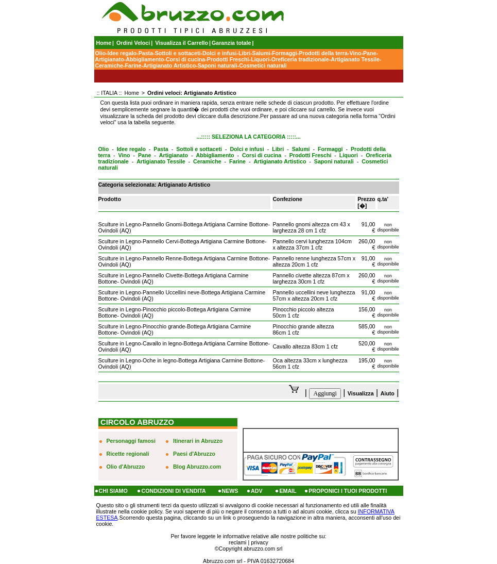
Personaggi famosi (131, 441)
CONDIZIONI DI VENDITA (173, 491)
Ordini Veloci (133, 43)
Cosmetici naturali (262, 65)
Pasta (146, 53)
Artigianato (109, 59)
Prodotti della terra (323, 53)
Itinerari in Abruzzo (197, 441)
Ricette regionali (128, 454)
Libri (244, 53)
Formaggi (284, 53)
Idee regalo (122, 53)
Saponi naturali (217, 65)
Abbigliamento (145, 59)
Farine (133, 65)
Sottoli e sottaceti (178, 53)
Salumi (261, 53)
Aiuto (388, 393)
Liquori (260, 59)
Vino (356, 53)
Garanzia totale (231, 43)
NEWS (230, 491)
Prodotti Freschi (228, 59)
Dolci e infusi (219, 53)
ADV (257, 491)
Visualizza (361, 393)
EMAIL (287, 491)
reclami (237, 542)
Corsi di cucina (185, 59)
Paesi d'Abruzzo (194, 454)
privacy (259, 542)
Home (104, 43)
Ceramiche (109, 65)
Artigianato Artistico (169, 65)
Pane (369, 53)
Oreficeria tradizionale (300, 59)
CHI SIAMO (113, 491)
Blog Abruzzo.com (197, 466)
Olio (100, 53)
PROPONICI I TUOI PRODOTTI (348, 491)
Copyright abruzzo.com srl (251, 548)
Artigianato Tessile (355, 59)
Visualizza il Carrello (181, 43)
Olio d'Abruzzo (126, 466)
